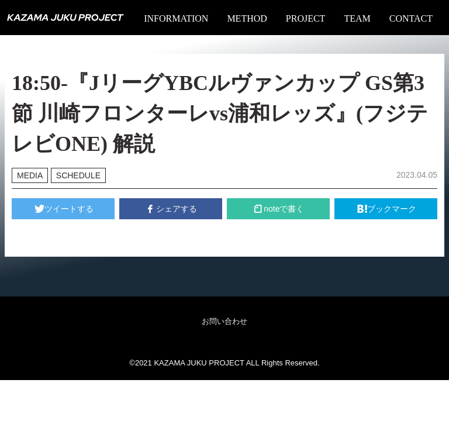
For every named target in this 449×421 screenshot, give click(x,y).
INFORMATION (176, 18)
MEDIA (30, 175)
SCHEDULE (78, 175)
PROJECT (306, 18)
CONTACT (411, 18)
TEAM (357, 18)
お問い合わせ (224, 321)
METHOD (247, 18)
